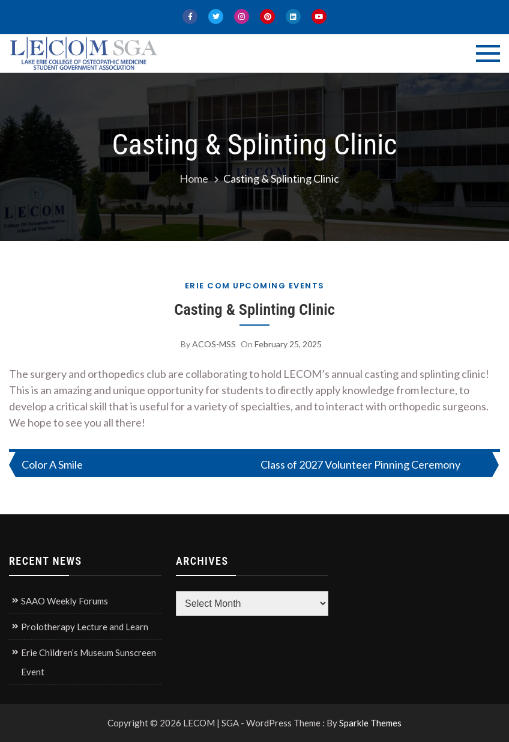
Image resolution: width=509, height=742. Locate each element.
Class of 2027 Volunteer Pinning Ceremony (360, 464)
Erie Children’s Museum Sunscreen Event (88, 662)
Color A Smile (52, 464)
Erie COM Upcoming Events (255, 285)
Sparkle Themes (370, 722)
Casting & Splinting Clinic (254, 309)
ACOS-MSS (214, 344)
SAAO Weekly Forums (64, 600)
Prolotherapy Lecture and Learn (84, 626)
